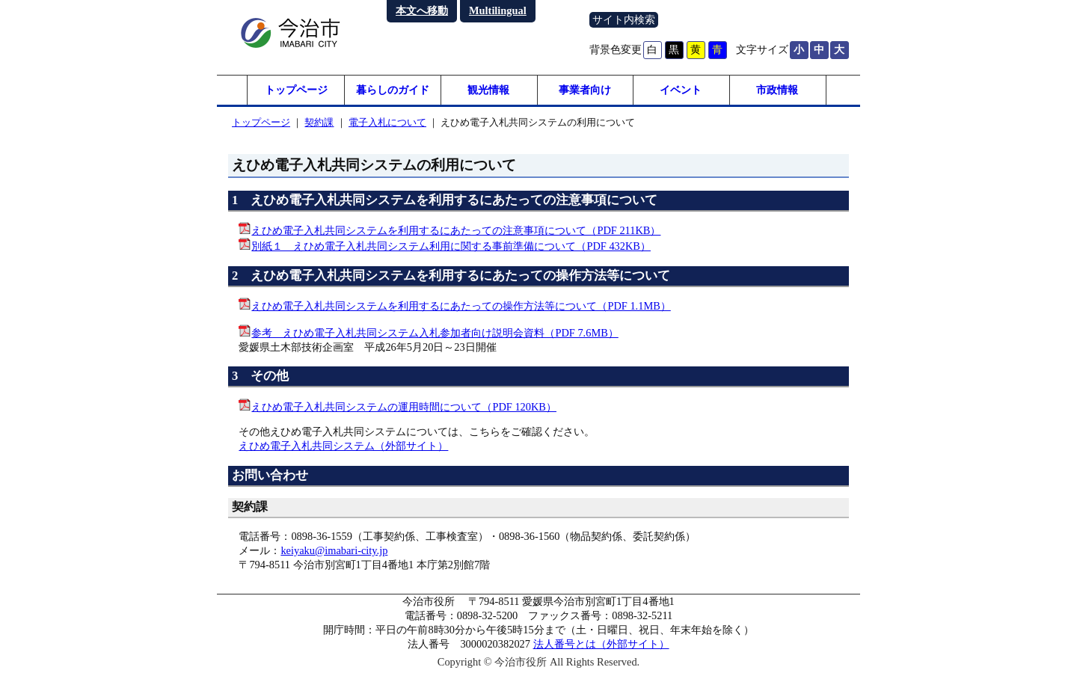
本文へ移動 (422, 10)
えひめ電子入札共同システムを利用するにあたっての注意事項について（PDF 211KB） (455, 230)
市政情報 (777, 90)
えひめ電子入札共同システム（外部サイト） (343, 446)
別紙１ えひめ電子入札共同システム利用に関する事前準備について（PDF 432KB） (451, 246)
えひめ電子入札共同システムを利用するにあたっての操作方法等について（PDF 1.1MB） (460, 306)
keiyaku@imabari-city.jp (333, 550)
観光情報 (488, 90)
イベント (681, 90)
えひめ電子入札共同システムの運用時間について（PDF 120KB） (403, 407)
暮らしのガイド (392, 90)
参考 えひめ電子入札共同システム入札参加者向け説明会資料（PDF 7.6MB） (434, 333)
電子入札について (387, 122)
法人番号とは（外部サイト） (601, 644)
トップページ (296, 90)
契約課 (319, 122)
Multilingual (498, 10)
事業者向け (585, 90)
